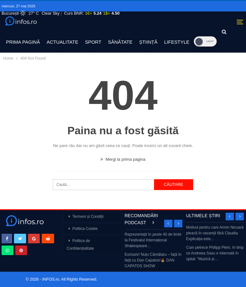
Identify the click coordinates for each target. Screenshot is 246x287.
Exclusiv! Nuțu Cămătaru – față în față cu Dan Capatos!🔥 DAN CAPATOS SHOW (153, 260)
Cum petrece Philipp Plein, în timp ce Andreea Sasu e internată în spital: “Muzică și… (215, 253)
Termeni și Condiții (87, 216)
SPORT (93, 42)
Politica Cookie (84, 228)
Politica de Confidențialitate (80, 245)
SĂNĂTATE (120, 42)
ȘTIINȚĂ (148, 42)
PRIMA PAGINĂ (23, 42)
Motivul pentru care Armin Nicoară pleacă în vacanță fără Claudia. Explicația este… (215, 233)
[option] (154, 251)
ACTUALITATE (62, 42)
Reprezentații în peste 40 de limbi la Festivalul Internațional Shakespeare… (153, 240)
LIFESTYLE (176, 42)
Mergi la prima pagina (123, 159)
